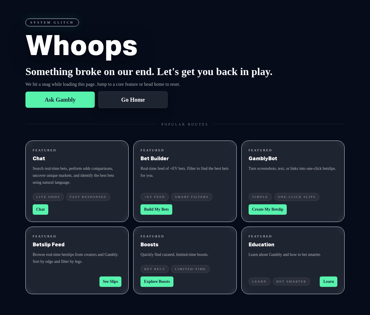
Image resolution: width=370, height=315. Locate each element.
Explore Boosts (157, 281)
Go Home (133, 99)
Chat (40, 209)
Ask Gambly (60, 99)
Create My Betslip (268, 209)
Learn (328, 281)
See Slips (110, 281)
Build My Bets (156, 209)
